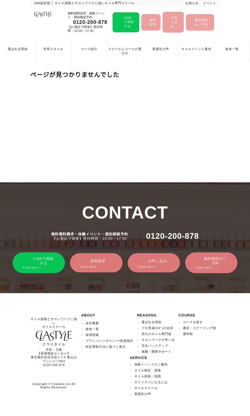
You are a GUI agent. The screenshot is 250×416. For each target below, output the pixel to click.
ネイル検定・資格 (147, 370)
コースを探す (193, 322)
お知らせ (192, 3)
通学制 (188, 333)
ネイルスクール (146, 388)
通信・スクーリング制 (199, 328)
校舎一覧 (232, 49)
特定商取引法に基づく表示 (106, 346)
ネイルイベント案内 (196, 49)
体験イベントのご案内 (151, 364)
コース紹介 (89, 49)
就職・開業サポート (157, 351)
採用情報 (92, 334)
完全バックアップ (155, 345)
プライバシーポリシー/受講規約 (109, 340)
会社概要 (92, 323)
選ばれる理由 (18, 49)
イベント (209, 3)
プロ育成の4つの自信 (158, 328)
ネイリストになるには (151, 382)
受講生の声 (160, 49)
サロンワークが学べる (158, 339)
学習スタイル (53, 49)
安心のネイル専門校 (157, 333)
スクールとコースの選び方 (125, 51)
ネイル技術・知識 (147, 376)
